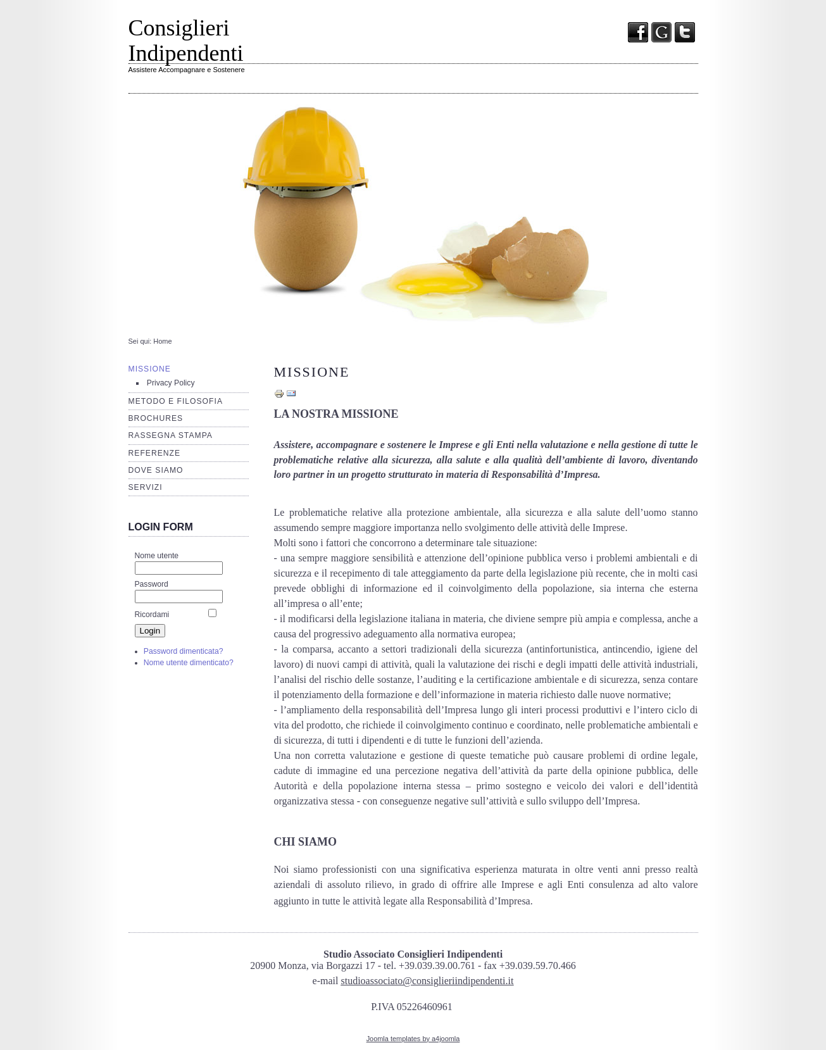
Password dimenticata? (183, 651)
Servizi (145, 487)
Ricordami (152, 614)
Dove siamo (156, 470)
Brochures (156, 418)
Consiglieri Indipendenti (186, 40)
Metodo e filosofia (175, 401)
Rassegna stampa (170, 435)
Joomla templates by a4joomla (413, 1038)
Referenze (154, 453)
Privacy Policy (171, 382)
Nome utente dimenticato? (189, 662)
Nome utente (157, 555)
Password (151, 584)
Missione (149, 369)
